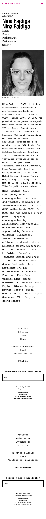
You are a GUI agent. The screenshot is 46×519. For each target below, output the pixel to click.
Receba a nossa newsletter (23, 477)
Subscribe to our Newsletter (23, 371)
